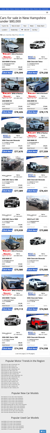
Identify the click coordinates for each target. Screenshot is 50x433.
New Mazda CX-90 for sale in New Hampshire (12, 400)
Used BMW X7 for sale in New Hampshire (11, 429)
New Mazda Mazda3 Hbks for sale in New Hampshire (14, 404)
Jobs (40, 9)
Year (25, 26)
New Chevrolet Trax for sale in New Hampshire (12, 410)
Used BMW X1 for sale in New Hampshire (11, 424)
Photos (36, 9)
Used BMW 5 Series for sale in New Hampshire (12, 426)
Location (5, 30)
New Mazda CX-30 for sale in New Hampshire (12, 401)
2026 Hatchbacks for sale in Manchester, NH (11, 375)
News (7, 9)
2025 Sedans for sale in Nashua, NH (10, 380)
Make (32, 26)
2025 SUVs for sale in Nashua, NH (9, 378)
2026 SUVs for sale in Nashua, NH (9, 367)
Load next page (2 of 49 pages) (25, 353)
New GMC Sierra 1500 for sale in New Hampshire (13, 406)
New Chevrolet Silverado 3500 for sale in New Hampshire (12, 412)
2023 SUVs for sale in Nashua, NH (9, 386)
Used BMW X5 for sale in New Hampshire (11, 423)
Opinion (27, 9)
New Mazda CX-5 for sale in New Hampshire (12, 396)
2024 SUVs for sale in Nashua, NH (9, 381)
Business (17, 9)
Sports (22, 9)
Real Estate (45, 9)
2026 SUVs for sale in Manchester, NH (10, 369)
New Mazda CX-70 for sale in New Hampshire (12, 403)
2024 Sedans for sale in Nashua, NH (10, 383)
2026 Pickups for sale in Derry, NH (9, 370)
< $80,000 (25, 30)
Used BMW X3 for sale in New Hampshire (11, 421)
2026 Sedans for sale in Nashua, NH (10, 373)
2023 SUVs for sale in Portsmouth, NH (10, 384)
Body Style (41, 26)
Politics (12, 9)
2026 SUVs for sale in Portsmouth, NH (10, 364)
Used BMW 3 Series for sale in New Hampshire (12, 427)
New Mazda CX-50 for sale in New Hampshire (12, 398)
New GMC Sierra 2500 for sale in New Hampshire (13, 407)
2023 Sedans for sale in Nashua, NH (10, 387)
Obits (31, 9)
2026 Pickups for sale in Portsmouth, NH (11, 372)
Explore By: (5, 26)
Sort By (35, 30)
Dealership (14, 30)
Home (3, 9)
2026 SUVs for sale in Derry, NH (9, 366)
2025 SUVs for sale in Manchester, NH (10, 376)
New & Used (16, 26)
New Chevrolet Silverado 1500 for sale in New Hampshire (12, 409)
